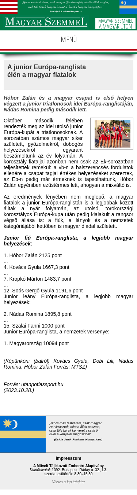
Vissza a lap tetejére (68, 482)
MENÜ (69, 39)
